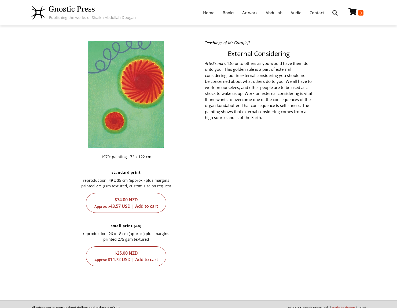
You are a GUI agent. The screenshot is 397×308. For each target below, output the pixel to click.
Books (228, 12)
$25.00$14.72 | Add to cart (126, 256)
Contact (317, 12)
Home (209, 12)
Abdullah (274, 12)
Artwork (250, 12)
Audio (296, 12)
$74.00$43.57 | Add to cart (126, 203)
